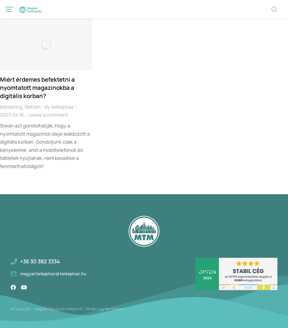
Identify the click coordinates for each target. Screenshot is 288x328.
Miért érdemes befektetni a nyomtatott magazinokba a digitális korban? (37, 88)
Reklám (33, 107)
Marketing (11, 107)
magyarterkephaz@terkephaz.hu (53, 274)
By (59, 107)
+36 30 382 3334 (40, 261)
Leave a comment (48, 115)
